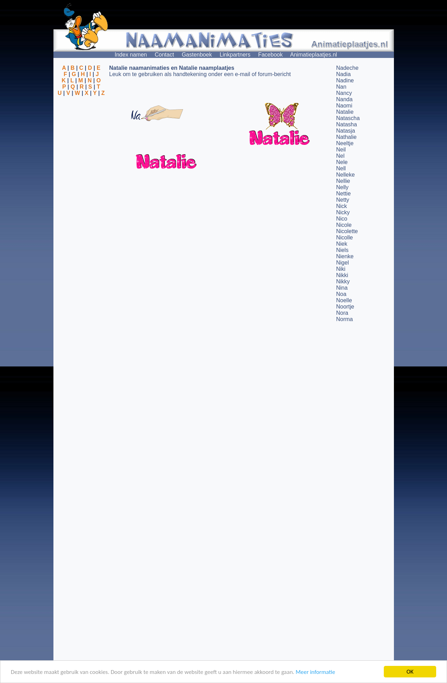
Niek (341, 244)
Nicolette (347, 231)
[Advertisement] (81, 130)
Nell (341, 168)
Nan (341, 87)
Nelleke (345, 175)
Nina (342, 288)
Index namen (131, 55)
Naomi (344, 106)
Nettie (343, 193)
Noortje (345, 307)
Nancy (344, 93)
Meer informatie (315, 672)
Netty (342, 200)
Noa (341, 294)
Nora (342, 313)
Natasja (345, 131)
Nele (342, 162)
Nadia (343, 74)
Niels (342, 250)
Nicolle (344, 237)
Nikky (343, 281)
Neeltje (345, 143)
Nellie (343, 181)
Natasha (346, 124)
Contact (164, 55)
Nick (341, 206)
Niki (341, 269)
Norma (344, 319)
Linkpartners (235, 55)
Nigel (342, 263)
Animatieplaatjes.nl (313, 55)
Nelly (342, 187)
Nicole (344, 225)
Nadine (345, 80)
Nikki (342, 275)
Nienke (345, 256)
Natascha (348, 118)
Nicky (343, 212)
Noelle (344, 300)
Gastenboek (197, 55)
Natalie (345, 112)
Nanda (344, 99)
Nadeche (347, 68)
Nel (340, 156)
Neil (341, 150)
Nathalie (346, 137)
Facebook (270, 55)
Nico (341, 219)
